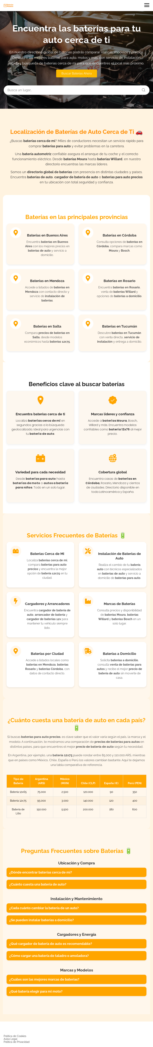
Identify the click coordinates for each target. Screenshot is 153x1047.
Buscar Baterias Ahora (76, 73)
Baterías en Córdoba (119, 235)
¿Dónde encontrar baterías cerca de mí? (40, 872)
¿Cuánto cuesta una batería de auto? (37, 884)
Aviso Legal (10, 1039)
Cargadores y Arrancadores (47, 604)
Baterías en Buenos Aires (47, 235)
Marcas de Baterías (119, 604)
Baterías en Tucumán (119, 326)
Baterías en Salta (47, 326)
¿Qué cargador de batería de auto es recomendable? (50, 944)
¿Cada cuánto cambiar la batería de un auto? (44, 908)
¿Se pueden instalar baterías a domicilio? (41, 920)
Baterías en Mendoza (47, 281)
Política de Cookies (15, 1036)
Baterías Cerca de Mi (47, 554)
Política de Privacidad (17, 1041)
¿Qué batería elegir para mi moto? (36, 991)
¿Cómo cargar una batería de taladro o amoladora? (49, 956)
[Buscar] (142, 89)
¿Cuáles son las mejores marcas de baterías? (44, 979)
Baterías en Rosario (119, 281)
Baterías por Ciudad (47, 654)
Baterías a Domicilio (119, 654)
